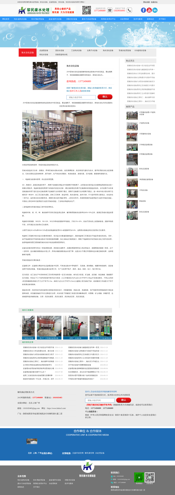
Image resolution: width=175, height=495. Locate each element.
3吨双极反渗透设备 (146, 179)
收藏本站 (154, 2)
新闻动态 (150, 19)
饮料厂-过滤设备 (77, 338)
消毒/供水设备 (71, 19)
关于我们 (162, 19)
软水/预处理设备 (37, 19)
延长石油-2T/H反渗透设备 (103, 338)
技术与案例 (138, 19)
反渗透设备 (43, 50)
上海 (34, 403)
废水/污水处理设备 (89, 19)
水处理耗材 (124, 19)
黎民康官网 (89, 453)
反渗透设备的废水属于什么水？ (34, 372)
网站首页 (5, 19)
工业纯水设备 (76, 50)
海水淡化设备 (108, 50)
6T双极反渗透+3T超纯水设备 (24, 338)
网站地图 (146, 2)
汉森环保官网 (78, 453)
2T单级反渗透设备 (146, 145)
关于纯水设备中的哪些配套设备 (79, 365)
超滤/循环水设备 (55, 19)
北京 (30, 403)
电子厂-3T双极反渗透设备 (51, 338)
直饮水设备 (59, 50)
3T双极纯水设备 (145, 134)
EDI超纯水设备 (140, 50)
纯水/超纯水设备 (20, 19)
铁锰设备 (142, 201)
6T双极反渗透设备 (146, 154)
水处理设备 (100, 453)
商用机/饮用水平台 (108, 19)
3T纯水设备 (143, 190)
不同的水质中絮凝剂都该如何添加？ (81, 379)
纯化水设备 (43, 54)
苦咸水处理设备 (125, 50)
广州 (38, 403)
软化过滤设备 (144, 169)
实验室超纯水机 (61, 54)
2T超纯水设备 (144, 123)
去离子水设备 (92, 50)
